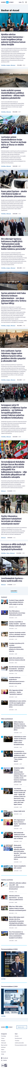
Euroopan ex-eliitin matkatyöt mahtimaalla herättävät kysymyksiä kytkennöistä (13, 547)
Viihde (2, 1054)
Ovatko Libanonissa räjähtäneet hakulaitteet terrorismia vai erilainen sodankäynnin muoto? (11, 520)
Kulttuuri (3, 1047)
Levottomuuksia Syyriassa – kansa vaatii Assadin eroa (12, 579)
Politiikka (3, 65)
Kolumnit (3, 1052)
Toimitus (17, 1040)
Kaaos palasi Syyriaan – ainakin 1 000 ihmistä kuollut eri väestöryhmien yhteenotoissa (14, 194)
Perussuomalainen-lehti (21, 1045)
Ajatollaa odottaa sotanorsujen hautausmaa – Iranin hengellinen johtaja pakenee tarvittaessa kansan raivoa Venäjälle (13, 39)
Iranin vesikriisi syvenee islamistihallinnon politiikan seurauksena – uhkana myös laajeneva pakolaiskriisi (13, 94)
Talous (7, 553)
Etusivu (16, 1036)
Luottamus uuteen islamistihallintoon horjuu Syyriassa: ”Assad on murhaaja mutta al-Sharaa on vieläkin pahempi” (13, 142)
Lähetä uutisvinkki (19, 1043)
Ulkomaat (13, 65)
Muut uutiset (4, 1045)
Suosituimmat (18, 1038)
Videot (2, 1049)
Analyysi (8, 65)
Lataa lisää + (14, 591)
